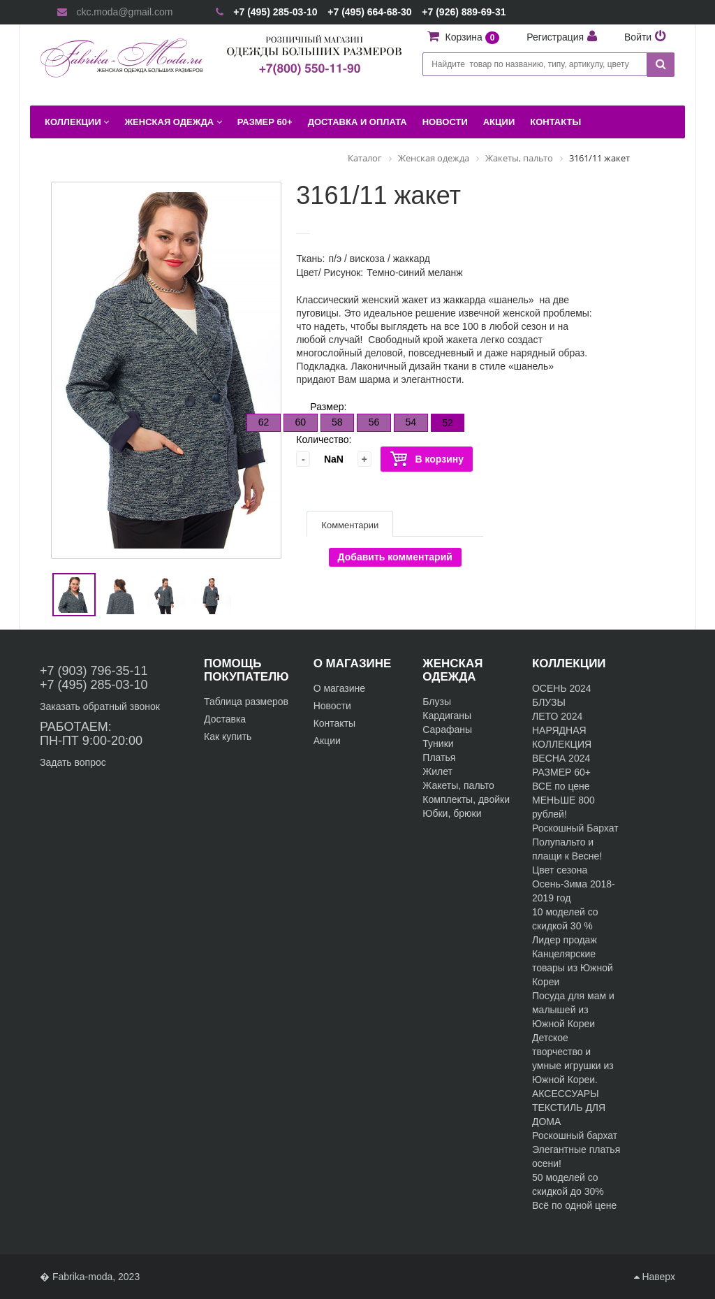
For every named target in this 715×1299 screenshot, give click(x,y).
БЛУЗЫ (549, 702)
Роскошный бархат (574, 1135)
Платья (438, 757)
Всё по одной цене (574, 1205)
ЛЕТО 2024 (557, 716)
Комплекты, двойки (466, 799)
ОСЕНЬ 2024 (561, 688)
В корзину (427, 459)
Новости (332, 705)
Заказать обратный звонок (100, 706)
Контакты (334, 723)
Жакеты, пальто (458, 785)
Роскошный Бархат (575, 828)
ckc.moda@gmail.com (124, 11)
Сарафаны (447, 729)
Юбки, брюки (451, 813)
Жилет (437, 771)
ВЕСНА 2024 (561, 758)
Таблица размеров (246, 701)
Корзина (474, 37)
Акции (327, 740)
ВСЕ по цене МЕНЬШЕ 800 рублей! (563, 800)
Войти (637, 37)
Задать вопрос (73, 762)
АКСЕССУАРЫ (565, 1093)
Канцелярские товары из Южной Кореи (572, 967)
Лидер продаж (564, 939)
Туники (437, 743)
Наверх (654, 1276)
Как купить (227, 736)
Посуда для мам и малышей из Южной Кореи (573, 1009)
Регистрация (555, 37)
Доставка (225, 719)
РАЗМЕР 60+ (561, 772)
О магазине (339, 688)
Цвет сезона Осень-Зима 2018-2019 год (573, 884)
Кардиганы (446, 715)
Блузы (436, 701)
